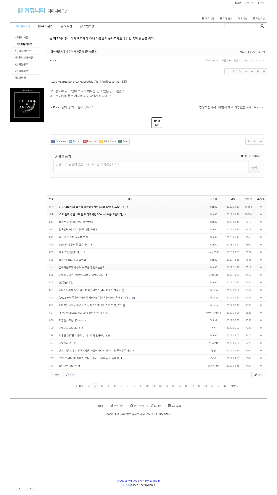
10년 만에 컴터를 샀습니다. (74, 244)
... (218, 386)
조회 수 (248, 199)
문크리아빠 (213, 366)
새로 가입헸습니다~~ (71, 252)
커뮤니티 (31, 10)
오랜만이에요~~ (68, 366)
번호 (51, 199)
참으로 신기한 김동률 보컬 (73, 237)
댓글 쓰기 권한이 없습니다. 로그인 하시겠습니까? (87, 164)
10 (147, 386)
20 (212, 386)
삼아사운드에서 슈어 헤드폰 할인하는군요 (74, 51)
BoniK (53, 60)
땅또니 (213, 320)
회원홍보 (21, 64)
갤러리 (20, 77)
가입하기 (249, 3)
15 (179, 386)
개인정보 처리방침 (150, 481)
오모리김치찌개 (213, 313)
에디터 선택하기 (250, 156)
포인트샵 (259, 18)
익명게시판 (23, 51)
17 (192, 386)
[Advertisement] (27, 187)
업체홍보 (21, 71)
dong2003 (213, 252)
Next (234, 386)
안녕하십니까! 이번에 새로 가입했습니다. (82, 275)
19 (205, 386)
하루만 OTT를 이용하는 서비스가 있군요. (82, 335)
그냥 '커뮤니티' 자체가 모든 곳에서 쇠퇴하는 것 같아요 (89, 358)
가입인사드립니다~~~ (71, 320)
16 (186, 386)
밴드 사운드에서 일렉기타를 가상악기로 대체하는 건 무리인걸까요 (95, 350)
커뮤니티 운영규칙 (127, 481)
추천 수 (261, 199)
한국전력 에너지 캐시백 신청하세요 (78, 229)
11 (153, 386)
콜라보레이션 (24, 57)
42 (225, 386)
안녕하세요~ (66, 343)
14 (173, 386)
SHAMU (213, 343)
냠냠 (213, 350)
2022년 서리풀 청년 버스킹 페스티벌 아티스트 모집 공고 (90, 305)
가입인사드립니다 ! (70, 328)
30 (125, 214)
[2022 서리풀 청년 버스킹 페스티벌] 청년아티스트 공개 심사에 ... (95, 297)
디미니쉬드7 (57, 11)
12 (160, 386)
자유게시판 (25, 44)
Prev (79, 386)
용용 (213, 328)
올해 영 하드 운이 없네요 (72, 260)
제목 (130, 199)
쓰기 (258, 374)
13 (166, 386)
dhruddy (213, 290)
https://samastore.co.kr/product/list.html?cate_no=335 (88, 81)
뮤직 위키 (225, 18)
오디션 (242, 18)
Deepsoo (213, 275)
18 (199, 386)
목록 (55, 374)
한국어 (261, 3)
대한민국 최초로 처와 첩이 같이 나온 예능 (82, 313)
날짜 (233, 199)
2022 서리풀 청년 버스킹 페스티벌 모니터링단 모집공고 (90, 290)
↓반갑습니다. (66, 282)
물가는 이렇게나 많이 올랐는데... (77, 222)
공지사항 (21, 37)
